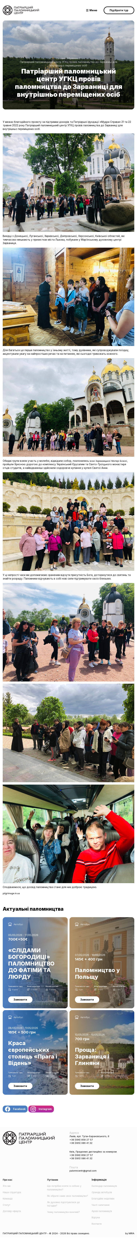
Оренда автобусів (103, 1197)
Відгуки (96, 1222)
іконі (93, 460)
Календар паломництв (106, 1190)
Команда (8, 1203)
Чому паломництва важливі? (65, 1220)
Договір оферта (13, 1216)
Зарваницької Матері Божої (113, 460)
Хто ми (7, 1190)
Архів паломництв (103, 1216)
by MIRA (129, 1238)
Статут (7, 1209)
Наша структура (13, 1197)
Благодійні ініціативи (104, 1203)
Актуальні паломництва (38, 909)
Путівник (73, 58)
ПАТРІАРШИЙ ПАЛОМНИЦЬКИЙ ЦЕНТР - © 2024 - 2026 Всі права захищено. (50, 1238)
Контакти (97, 1228)
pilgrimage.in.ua (12, 893)
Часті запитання (102, 1209)
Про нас (8, 1184)
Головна (60, 58)
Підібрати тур (119, 10)
